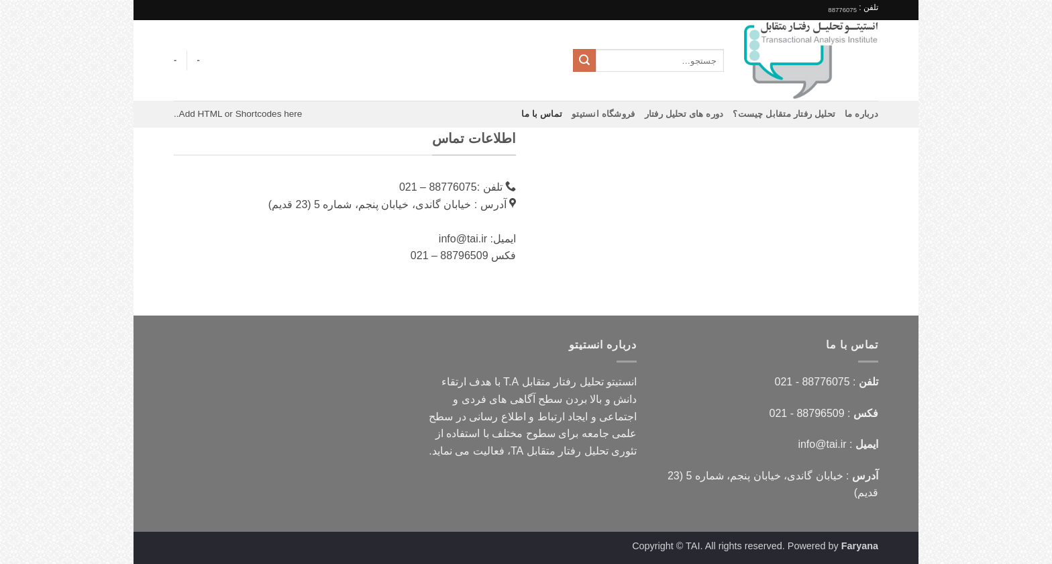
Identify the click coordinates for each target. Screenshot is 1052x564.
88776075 (842, 9)
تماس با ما (541, 114)
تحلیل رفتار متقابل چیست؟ (784, 114)
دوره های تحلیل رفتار (684, 114)
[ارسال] (584, 60)
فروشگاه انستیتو (603, 114)
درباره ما (861, 114)
